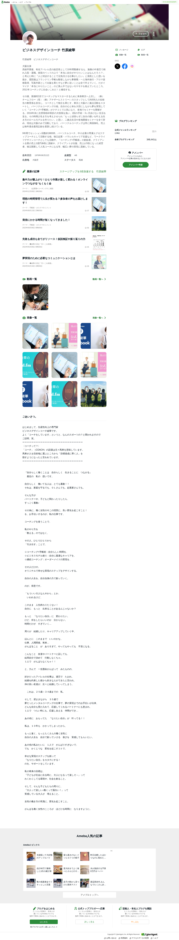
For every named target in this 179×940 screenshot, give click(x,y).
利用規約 (123, 938)
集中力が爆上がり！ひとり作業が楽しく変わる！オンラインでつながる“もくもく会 (55, 181)
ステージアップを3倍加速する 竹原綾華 (83, 171)
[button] (141, 34)
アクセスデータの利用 (139, 938)
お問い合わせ (110, 938)
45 (87, 247)
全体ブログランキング (124, 139)
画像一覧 (120, 54)
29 (87, 266)
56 (87, 228)
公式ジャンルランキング (125, 130)
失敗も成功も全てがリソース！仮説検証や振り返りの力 (53, 239)
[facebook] (125, 66)
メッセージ (121, 49)
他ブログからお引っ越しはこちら (42, 927)
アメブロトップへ (89, 895)
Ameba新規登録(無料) (169, 2)
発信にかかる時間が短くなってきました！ (46, 219)
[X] (117, 66)
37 (87, 211)
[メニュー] (154, 34)
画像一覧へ (99, 317)
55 (87, 191)
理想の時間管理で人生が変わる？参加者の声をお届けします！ (55, 200)
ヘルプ (154, 938)
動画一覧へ (99, 279)
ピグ (141, 49)
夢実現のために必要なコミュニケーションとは (48, 258)
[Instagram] (132, 66)
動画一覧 (143, 54)
